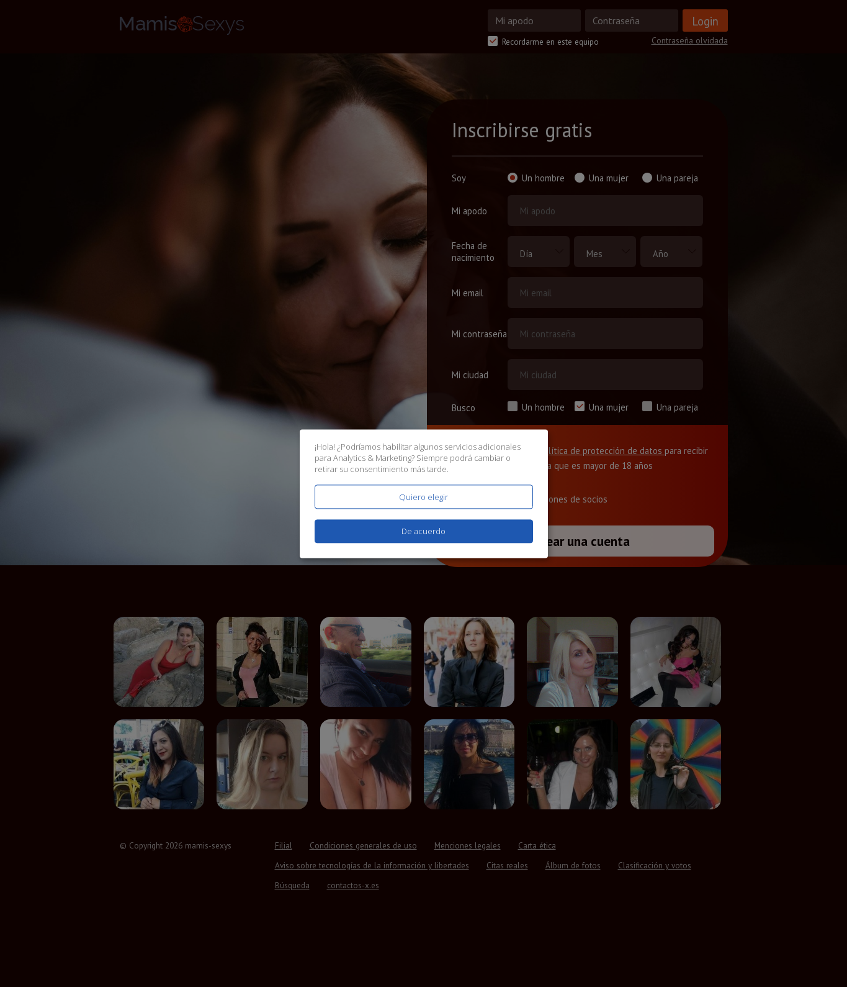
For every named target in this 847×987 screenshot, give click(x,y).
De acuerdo (423, 531)
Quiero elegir (423, 497)
